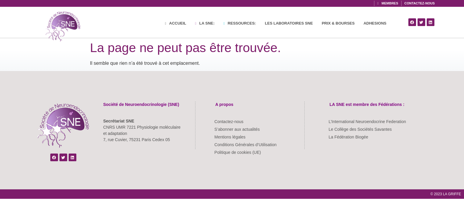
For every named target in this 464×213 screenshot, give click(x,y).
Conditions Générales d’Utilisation (246, 144)
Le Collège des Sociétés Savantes (360, 129)
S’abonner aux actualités (237, 129)
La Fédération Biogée (348, 137)
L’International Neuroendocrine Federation (367, 121)
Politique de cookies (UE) (238, 152)
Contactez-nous (229, 121)
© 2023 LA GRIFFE (445, 194)
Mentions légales (230, 137)
